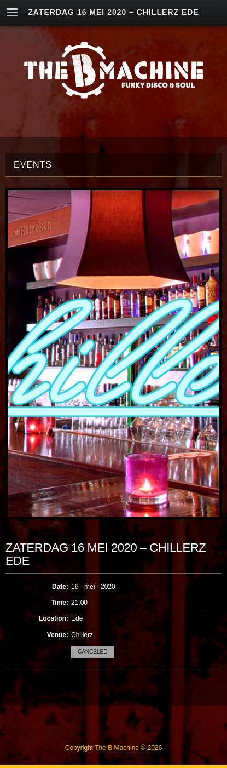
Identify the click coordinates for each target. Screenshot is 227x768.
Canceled (92, 652)
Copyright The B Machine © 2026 (113, 748)
